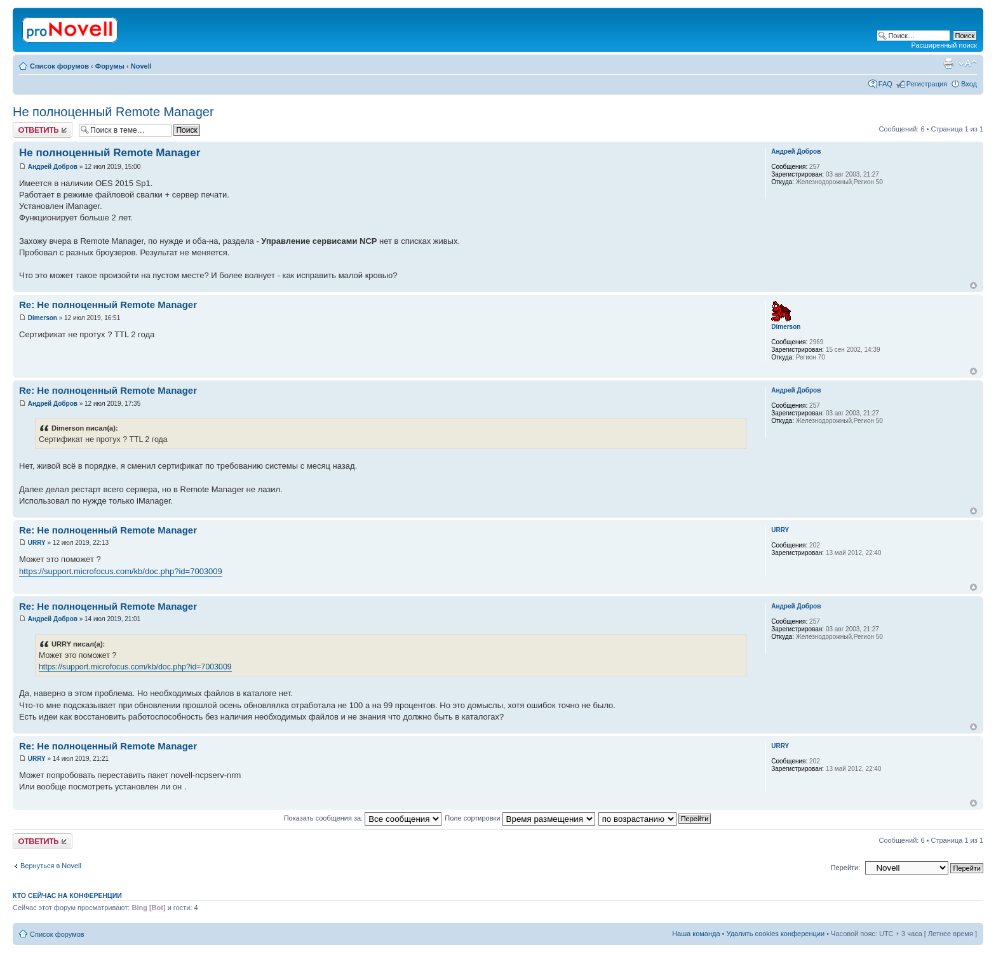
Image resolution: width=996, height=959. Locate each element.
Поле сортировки (520, 818)
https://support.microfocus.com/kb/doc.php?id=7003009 (120, 571)
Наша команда (696, 933)
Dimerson (42, 317)
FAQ (885, 84)
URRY (37, 542)
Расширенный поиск (944, 45)
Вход (969, 84)
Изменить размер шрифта (968, 63)
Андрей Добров (52, 166)
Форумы (109, 66)
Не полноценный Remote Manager (113, 112)
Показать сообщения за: (363, 818)
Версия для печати (948, 63)
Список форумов (59, 66)
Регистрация (926, 84)
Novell (141, 66)
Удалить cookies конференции (776, 933)
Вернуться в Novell (50, 865)
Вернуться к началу (973, 285)
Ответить (42, 130)
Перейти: (846, 867)
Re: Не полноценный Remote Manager (108, 304)
